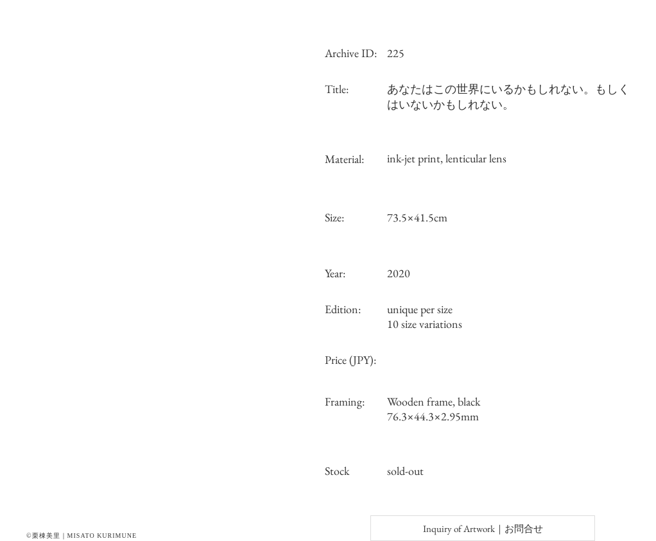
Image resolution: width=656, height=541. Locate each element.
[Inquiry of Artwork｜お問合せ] (482, 528)
